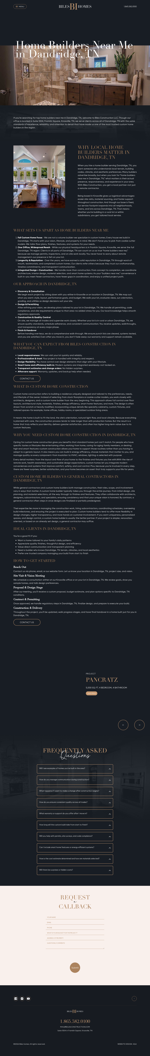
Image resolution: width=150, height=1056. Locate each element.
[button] (123, 725)
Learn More (91, 693)
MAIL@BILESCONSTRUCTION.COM (75, 1027)
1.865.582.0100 (130, 6)
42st (135, 1044)
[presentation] (75, 954)
